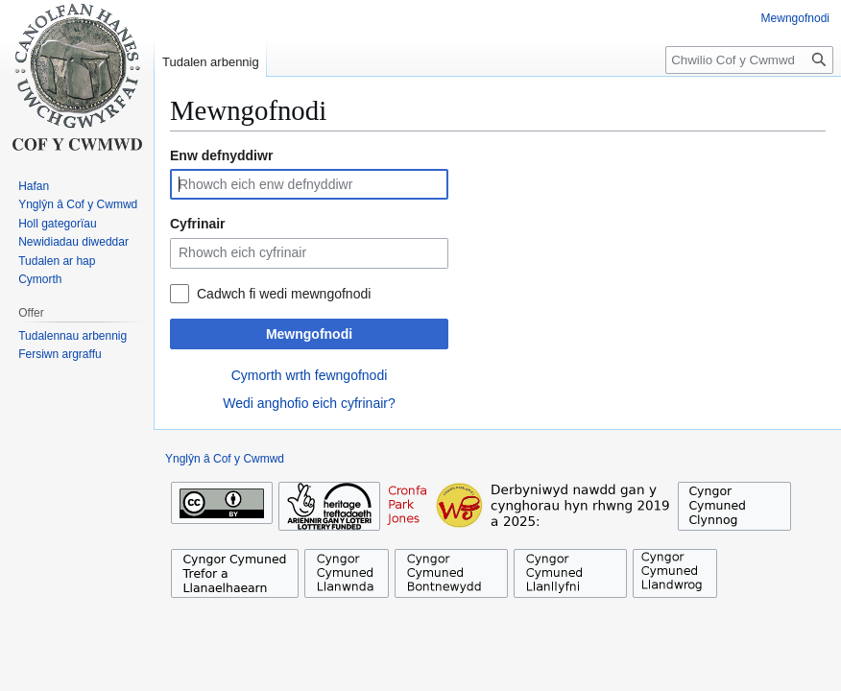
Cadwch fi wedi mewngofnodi (284, 293)
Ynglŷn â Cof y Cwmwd (224, 458)
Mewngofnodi (309, 334)
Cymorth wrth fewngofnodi (309, 375)
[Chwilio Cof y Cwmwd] (749, 60)
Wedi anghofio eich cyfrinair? (309, 403)
